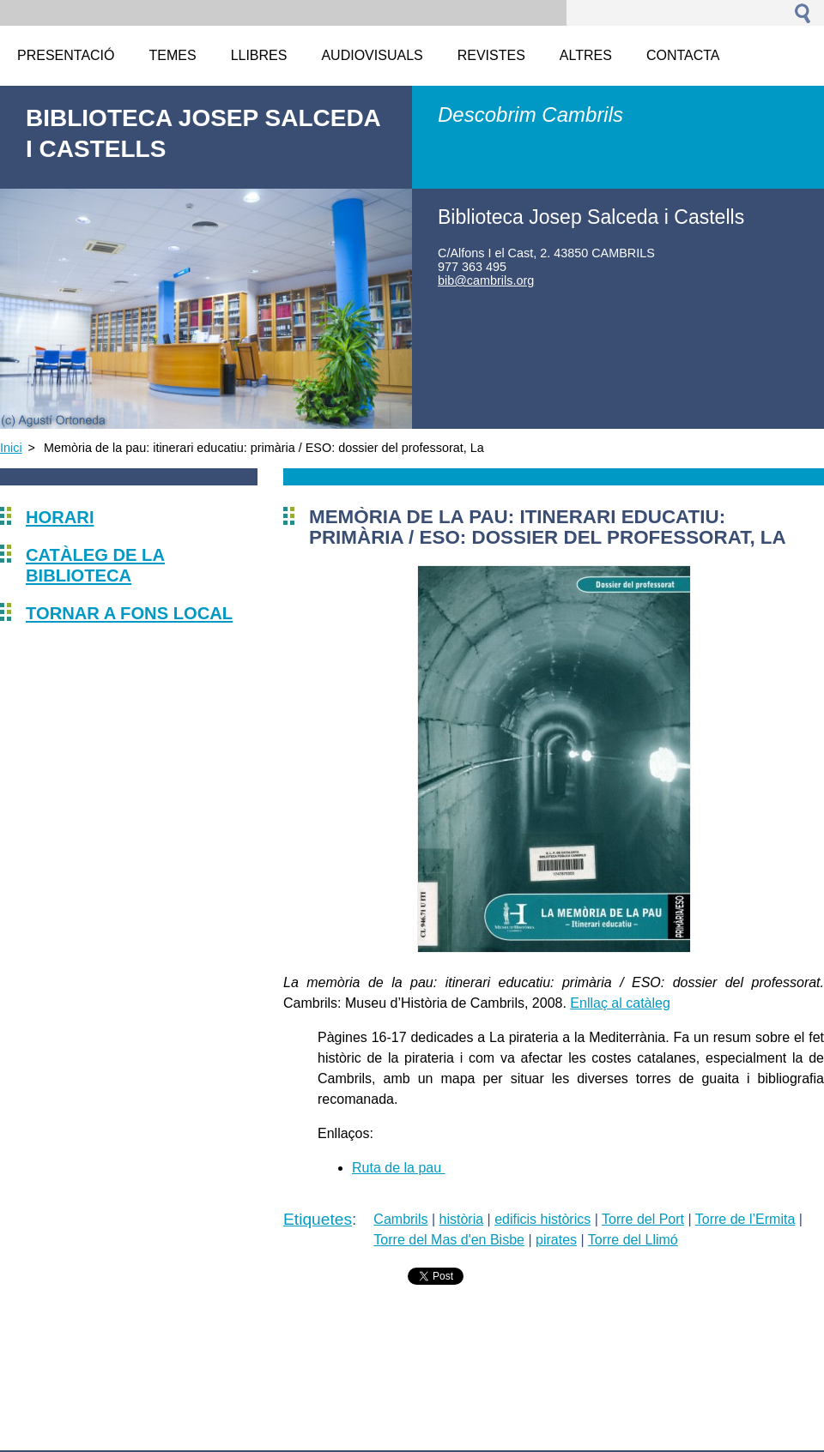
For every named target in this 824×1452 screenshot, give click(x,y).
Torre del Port (643, 1219)
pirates (556, 1239)
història (461, 1219)
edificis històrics (542, 1219)
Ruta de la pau (398, 1167)
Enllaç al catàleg (620, 1003)
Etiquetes (317, 1219)
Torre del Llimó (633, 1239)
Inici (11, 448)
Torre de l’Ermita (745, 1219)
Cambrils (400, 1219)
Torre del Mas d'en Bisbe (448, 1239)
